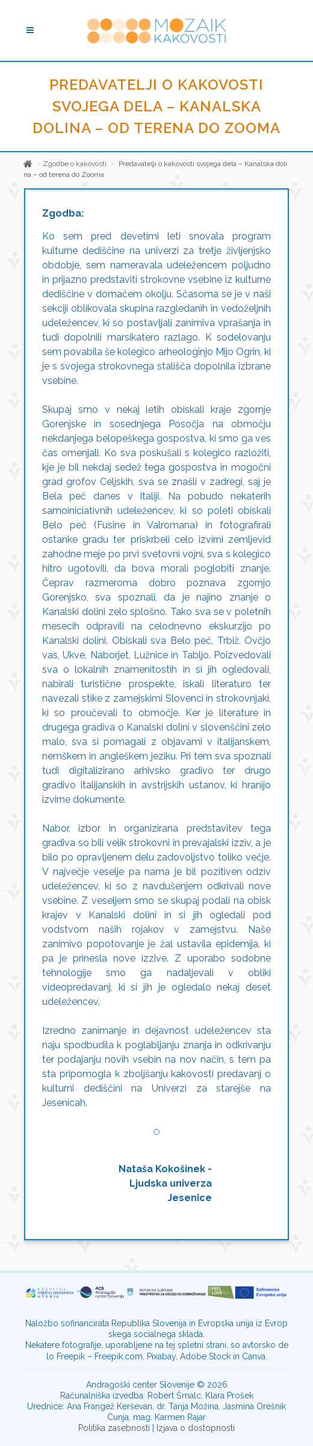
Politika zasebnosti (114, 1428)
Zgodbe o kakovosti (75, 163)
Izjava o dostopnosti (195, 1428)
